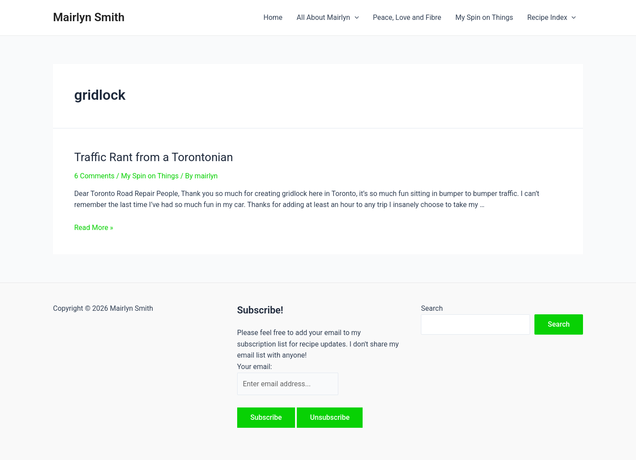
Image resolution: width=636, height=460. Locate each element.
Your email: (254, 366)
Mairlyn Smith (89, 17)
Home (272, 17)
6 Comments (94, 176)
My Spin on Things (484, 17)
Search (432, 308)
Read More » (93, 227)
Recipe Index (551, 17)
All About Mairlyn (328, 17)
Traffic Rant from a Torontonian (153, 157)
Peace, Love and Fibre (407, 17)
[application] (354, 17)
